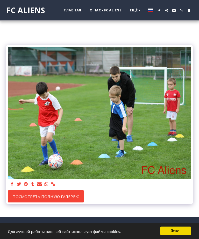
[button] (158, 10)
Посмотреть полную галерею (46, 196)
